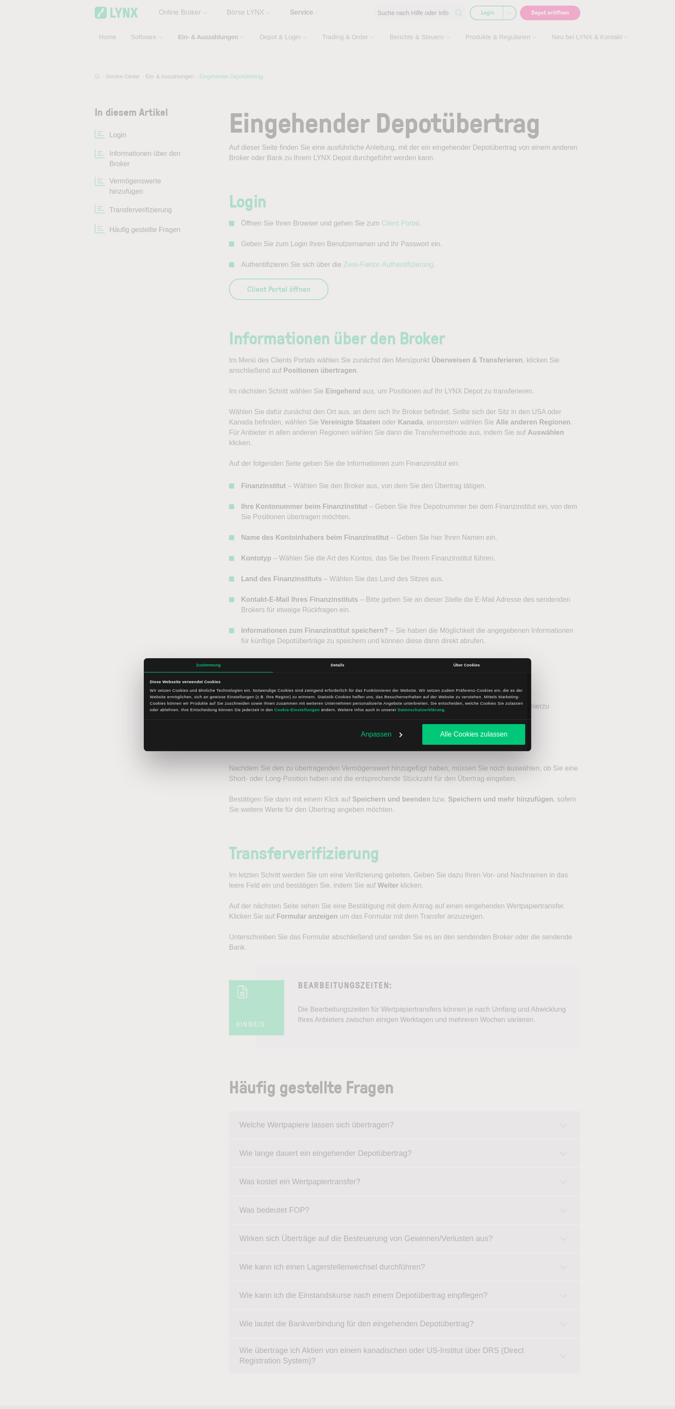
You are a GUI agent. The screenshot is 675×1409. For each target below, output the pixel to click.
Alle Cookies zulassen (474, 733)
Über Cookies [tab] (466, 665)
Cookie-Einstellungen (297, 710)
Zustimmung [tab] (208, 665)
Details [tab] (337, 665)
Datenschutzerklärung (421, 710)
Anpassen (382, 733)
